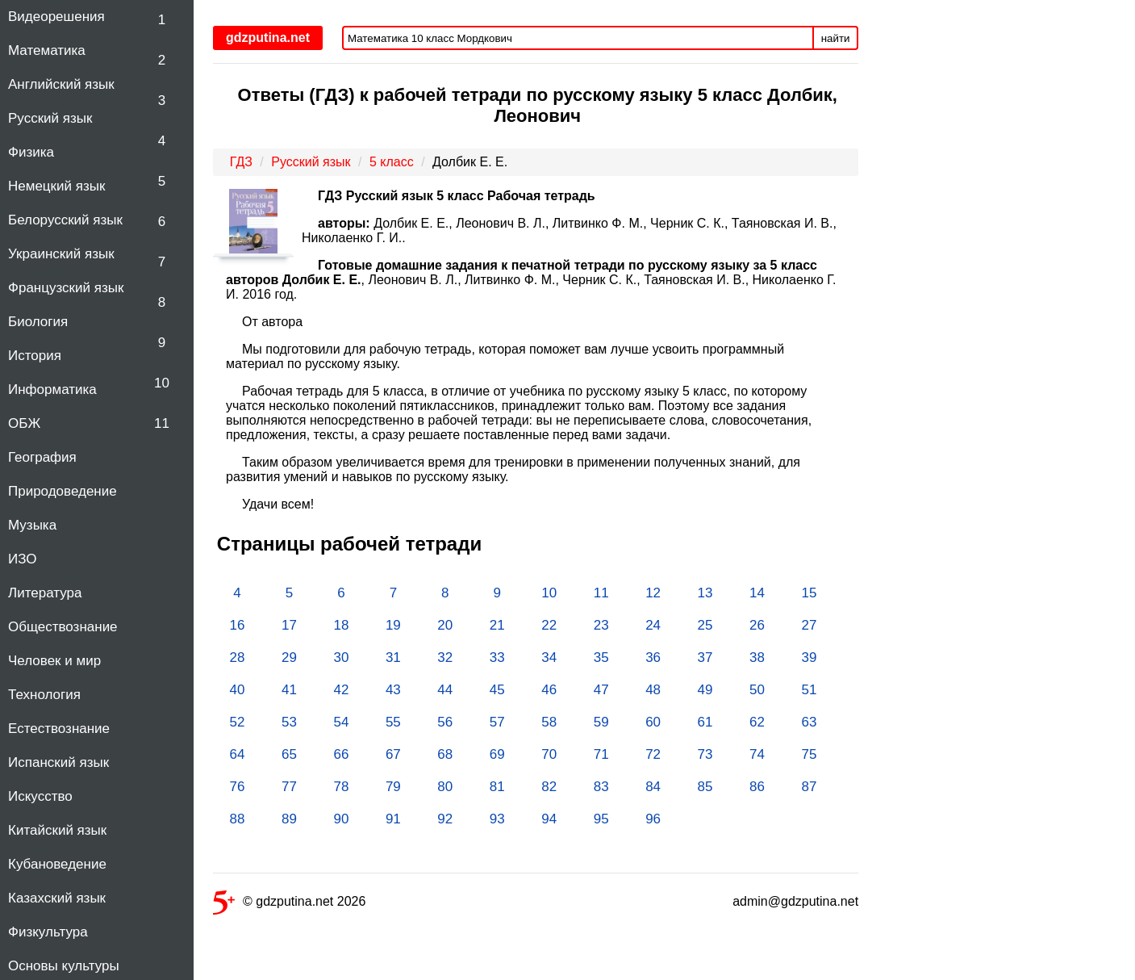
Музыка (32, 525)
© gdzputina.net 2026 (289, 904)
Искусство (40, 796)
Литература (44, 593)
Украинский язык (61, 254)
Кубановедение (57, 864)
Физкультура (48, 932)
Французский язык (65, 287)
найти (835, 38)
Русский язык (50, 118)
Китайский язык (57, 830)
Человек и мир (54, 660)
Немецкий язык (56, 186)
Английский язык (61, 84)
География (42, 457)
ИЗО (22, 559)
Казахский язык (57, 898)
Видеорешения (56, 16)
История (34, 355)
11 (161, 423)
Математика (47, 50)
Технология (44, 694)
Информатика (52, 389)
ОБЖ (24, 423)
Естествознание (59, 728)
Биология (38, 321)
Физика (31, 152)
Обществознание (63, 626)
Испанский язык (58, 762)
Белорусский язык (65, 220)
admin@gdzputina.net (795, 901)
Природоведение (62, 491)
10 (161, 383)
